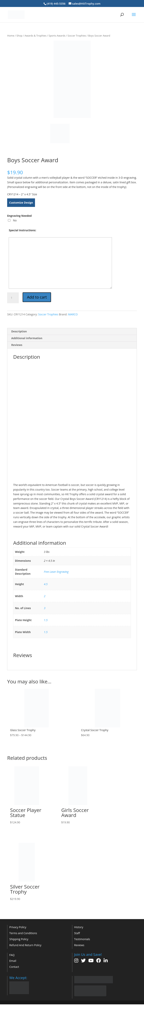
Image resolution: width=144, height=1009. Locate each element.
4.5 (46, 584)
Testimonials (82, 939)
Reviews (79, 945)
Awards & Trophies (35, 35)
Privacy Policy (17, 927)
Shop (19, 35)
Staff (77, 933)
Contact (14, 967)
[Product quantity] (13, 297)
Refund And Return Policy (25, 945)
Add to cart (37, 297)
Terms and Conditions (23, 933)
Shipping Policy (18, 939)
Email (12, 961)
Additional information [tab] (26, 338)
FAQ (11, 955)
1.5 (46, 620)
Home (10, 35)
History (78, 927)
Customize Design (21, 202)
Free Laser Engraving (56, 572)
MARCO (73, 314)
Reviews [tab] (16, 345)
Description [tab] (19, 331)
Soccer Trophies (77, 35)
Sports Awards (57, 35)
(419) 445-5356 (56, 3)
